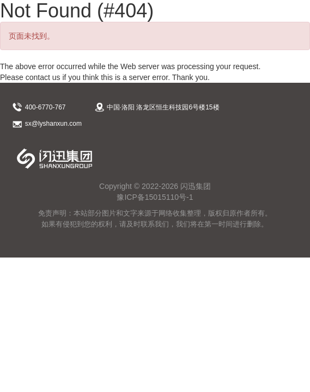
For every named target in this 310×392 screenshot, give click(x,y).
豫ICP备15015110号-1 (155, 197)
